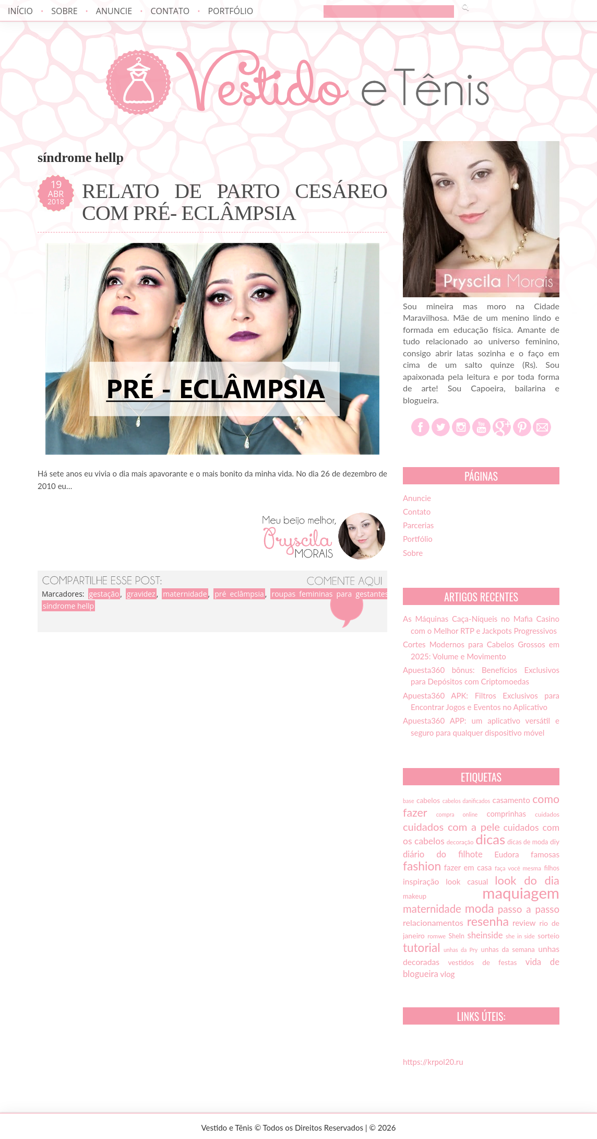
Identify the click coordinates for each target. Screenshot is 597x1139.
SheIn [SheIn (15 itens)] (456, 936)
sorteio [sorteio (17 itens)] (548, 936)
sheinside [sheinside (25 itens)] (485, 935)
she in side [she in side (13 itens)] (520, 936)
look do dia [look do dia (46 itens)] (527, 880)
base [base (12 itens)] (408, 800)
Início (20, 11)
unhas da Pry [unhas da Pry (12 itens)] (460, 949)
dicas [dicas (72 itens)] (490, 839)
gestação (104, 594)
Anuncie (114, 11)
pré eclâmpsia (239, 594)
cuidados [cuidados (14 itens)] (547, 814)
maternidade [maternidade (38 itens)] (432, 908)
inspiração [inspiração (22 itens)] (421, 881)
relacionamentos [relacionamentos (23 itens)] (433, 922)
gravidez (141, 594)
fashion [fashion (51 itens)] (422, 865)
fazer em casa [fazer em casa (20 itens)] (468, 867)
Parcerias (418, 525)
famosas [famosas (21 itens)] (545, 854)
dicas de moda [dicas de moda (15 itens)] (527, 842)
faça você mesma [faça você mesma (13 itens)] (518, 868)
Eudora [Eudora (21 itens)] (506, 854)
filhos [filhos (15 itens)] (552, 868)
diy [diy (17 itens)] (554, 842)
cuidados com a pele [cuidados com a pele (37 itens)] (451, 826)
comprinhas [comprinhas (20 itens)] (506, 813)
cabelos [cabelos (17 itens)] (428, 800)
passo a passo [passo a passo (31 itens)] (528, 909)
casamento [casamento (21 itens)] (511, 800)
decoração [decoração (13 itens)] (460, 842)
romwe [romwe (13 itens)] (436, 936)
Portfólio (230, 11)
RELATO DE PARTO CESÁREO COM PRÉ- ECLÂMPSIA (234, 202)
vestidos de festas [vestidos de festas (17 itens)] (482, 962)
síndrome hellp (68, 606)
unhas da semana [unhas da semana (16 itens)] (508, 949)
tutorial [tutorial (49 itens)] (421, 947)
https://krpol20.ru (433, 1061)
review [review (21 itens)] (524, 922)
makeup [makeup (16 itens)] (414, 896)
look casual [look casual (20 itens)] (467, 881)
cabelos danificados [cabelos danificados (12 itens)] (466, 800)
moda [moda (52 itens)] (479, 908)
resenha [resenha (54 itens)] (488, 921)
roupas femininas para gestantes (329, 594)
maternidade (185, 594)
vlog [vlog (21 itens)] (447, 974)
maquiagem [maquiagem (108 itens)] (520, 893)
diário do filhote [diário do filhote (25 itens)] (443, 854)
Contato (169, 11)
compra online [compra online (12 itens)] (457, 814)
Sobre (64, 11)
